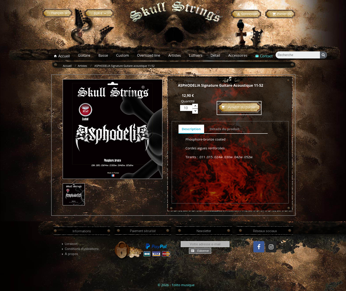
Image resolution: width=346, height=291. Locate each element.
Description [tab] (191, 129)
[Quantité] (186, 108)
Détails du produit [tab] (224, 129)
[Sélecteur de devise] (100, 13)
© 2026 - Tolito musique (176, 285)
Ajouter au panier (238, 107)
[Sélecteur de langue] (59, 12)
